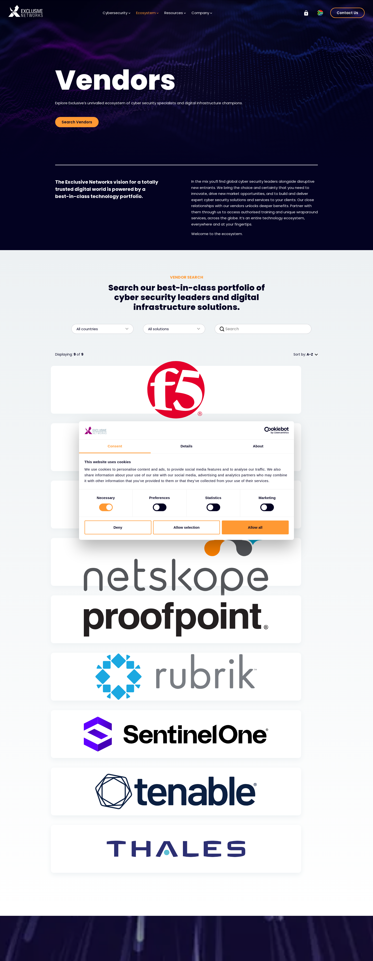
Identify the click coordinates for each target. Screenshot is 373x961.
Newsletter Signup (166, 946)
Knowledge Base (164, 932)
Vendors (112, 932)
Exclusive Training (292, 924)
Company (202, 12)
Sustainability (288, 938)
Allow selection (186, 527)
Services (67, 939)
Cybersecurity (116, 12)
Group (284, 915)
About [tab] (258, 446)
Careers (202, 939)
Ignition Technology (293, 952)
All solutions (171, 329)
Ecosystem (147, 12)
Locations (204, 953)
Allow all (255, 527)
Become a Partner (120, 946)
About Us (203, 932)
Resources (175, 12)
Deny (117, 527)
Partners (112, 939)
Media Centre (162, 939)
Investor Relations (292, 931)
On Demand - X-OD (294, 946)
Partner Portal (114, 953)
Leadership (205, 946)
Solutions (67, 932)
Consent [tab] (115, 446)
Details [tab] (186, 446)
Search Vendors (77, 122)
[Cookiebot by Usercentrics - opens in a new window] (268, 430)
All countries (100, 329)
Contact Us (347, 12)
